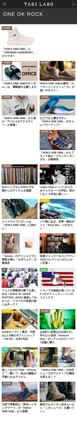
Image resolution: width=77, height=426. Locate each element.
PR (4, 201)
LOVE (43, 235)
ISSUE (43, 270)
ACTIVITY (44, 201)
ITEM (5, 349)
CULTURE (6, 28)
